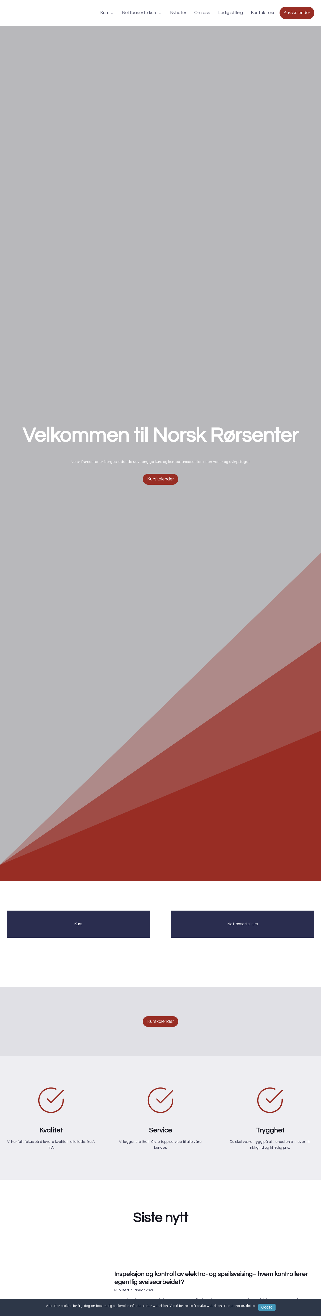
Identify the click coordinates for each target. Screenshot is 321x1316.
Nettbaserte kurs (242, 928)
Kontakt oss (263, 12)
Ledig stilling (230, 12)
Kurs (78, 928)
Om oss (202, 12)
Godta (267, 1306)
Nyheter (178, 12)
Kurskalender (297, 12)
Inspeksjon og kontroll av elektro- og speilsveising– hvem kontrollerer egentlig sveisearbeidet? (204, 1291)
